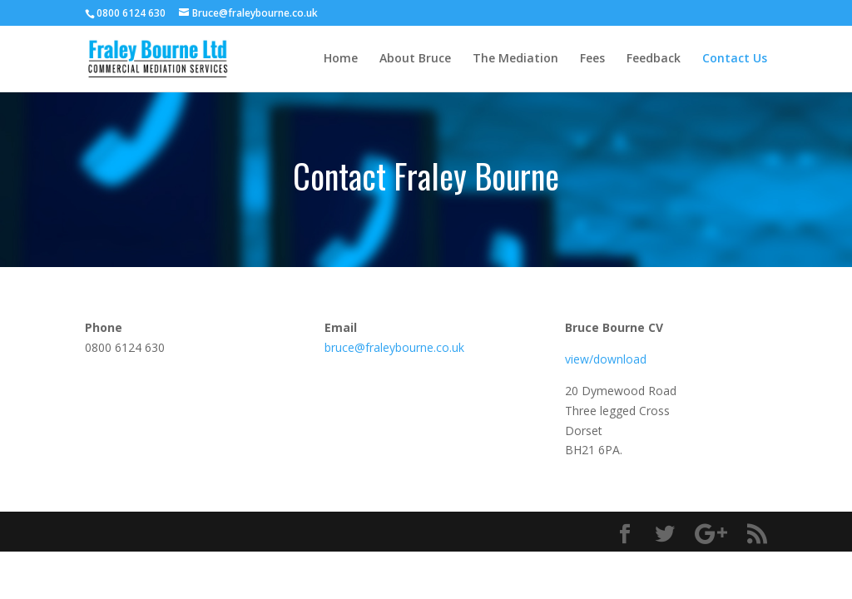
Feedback (654, 59)
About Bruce (415, 59)
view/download (605, 359)
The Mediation (515, 59)
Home (341, 59)
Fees (592, 59)
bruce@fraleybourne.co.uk (394, 347)
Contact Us (734, 59)
